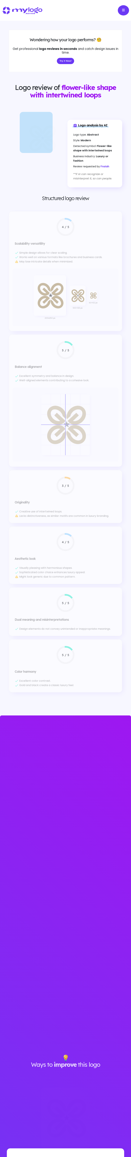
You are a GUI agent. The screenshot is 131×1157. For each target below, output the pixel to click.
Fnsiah (105, 166)
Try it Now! (65, 61)
